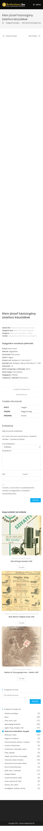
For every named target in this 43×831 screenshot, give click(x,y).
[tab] (21, 389)
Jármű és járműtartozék (31, 614)
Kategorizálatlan (10, 774)
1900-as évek (15, 328)
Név (4, 474)
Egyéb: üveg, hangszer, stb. (14, 728)
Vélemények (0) (21, 395)
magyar (24, 407)
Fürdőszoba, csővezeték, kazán (15, 749)
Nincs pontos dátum (28, 328)
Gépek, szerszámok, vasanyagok (16, 756)
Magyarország (26, 411)
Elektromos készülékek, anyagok (21, 333)
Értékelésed (7, 451)
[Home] (3, 23)
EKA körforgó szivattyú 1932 (21, 561)
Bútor (7, 717)
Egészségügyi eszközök (13, 724)
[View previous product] (3, 36)
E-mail (26, 474)
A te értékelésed (9, 444)
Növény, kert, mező (11, 785)
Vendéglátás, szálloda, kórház (15, 788)
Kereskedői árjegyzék (26, 330)
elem (15, 336)
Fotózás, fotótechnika (12, 745)
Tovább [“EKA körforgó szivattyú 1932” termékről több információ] (21, 567)
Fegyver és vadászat (12, 738)
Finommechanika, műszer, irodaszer (17, 742)
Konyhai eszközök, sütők (13, 778)
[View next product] (39, 36)
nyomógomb (32, 336)
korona (23, 416)
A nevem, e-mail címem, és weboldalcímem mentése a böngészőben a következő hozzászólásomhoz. (18, 491)
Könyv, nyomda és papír (13, 781)
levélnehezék (22, 336)
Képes (16, 330)
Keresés (35, 701)
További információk (21, 389)
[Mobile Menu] (37, 4)
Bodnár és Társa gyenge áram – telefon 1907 (21, 672)
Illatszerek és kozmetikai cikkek (15, 763)
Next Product (33, 36)
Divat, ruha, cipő (11, 721)
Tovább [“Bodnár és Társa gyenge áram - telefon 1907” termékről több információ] (21, 679)
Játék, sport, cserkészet (13, 770)
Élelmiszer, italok (10, 735)
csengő (10, 336)
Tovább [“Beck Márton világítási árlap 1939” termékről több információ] (21, 623)
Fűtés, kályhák (10, 753)
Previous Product (11, 36)
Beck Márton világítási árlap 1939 (21, 617)
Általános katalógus (11, 713)
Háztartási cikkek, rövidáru (14, 760)
